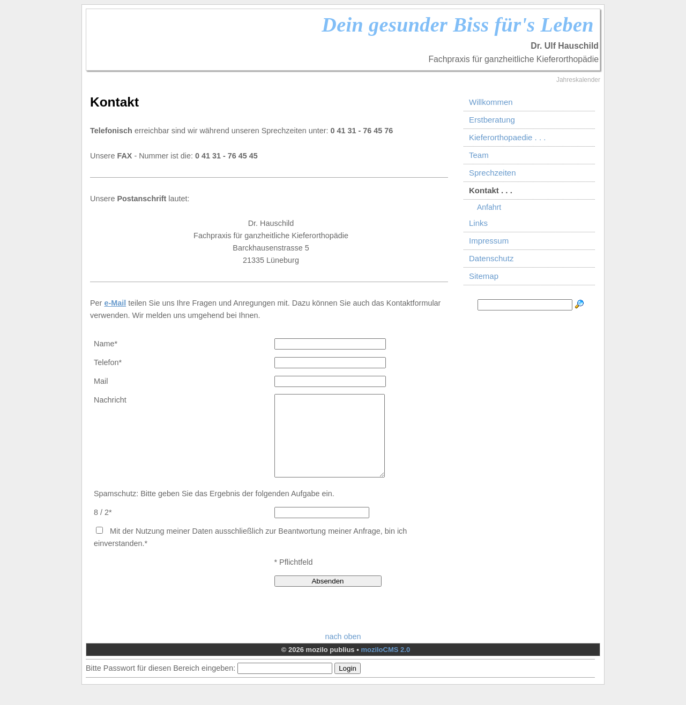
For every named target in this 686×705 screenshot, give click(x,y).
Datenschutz (491, 258)
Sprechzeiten (492, 172)
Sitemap (483, 276)
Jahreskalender (578, 80)
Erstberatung (492, 119)
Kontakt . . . (490, 190)
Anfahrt (489, 207)
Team (479, 155)
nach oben (343, 652)
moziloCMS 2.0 (385, 666)
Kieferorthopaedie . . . (507, 137)
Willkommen (491, 102)
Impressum (489, 240)
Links (478, 223)
